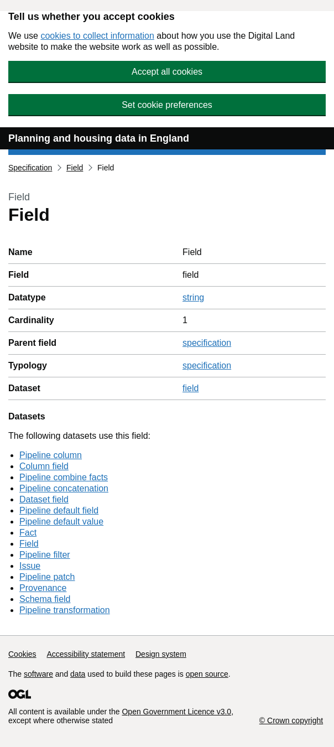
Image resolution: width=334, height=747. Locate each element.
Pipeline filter (44, 554)
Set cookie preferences (167, 105)
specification (206, 342)
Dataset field (44, 499)
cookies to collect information (97, 35)
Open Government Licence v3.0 (176, 711)
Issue (29, 565)
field (190, 388)
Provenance (42, 588)
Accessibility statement (85, 654)
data (77, 674)
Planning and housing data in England (98, 138)
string (193, 297)
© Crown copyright (291, 720)
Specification (30, 167)
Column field (44, 466)
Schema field (45, 599)
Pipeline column (50, 455)
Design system (160, 654)
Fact (27, 532)
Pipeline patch (47, 577)
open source (207, 674)
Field (74, 167)
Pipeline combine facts (63, 477)
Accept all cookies (167, 71)
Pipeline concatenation (63, 488)
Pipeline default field (58, 510)
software (38, 674)
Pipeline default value (61, 521)
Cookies (22, 654)
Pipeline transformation (64, 610)
